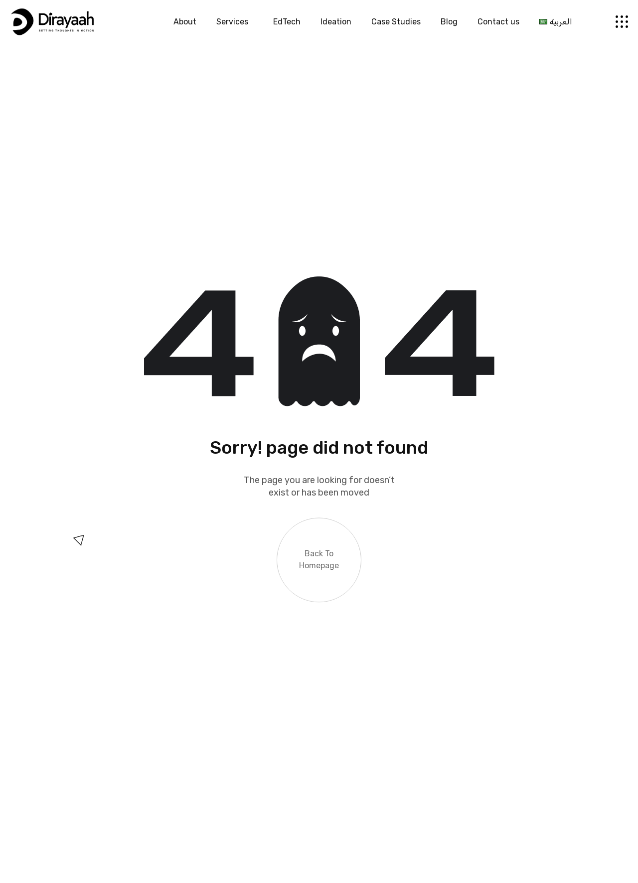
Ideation (335, 21)
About (184, 21)
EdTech (287, 21)
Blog (449, 21)
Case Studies (396, 21)
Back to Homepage (319, 557)
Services (234, 22)
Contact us (498, 21)
